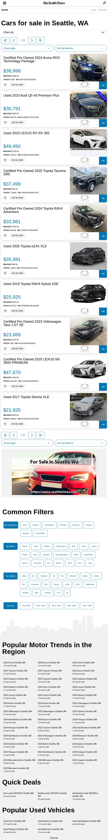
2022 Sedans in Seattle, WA (15, 745)
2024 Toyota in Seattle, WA (15, 672)
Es (67, 593)
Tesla (70, 563)
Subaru (47, 546)
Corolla (96, 576)
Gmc (80, 563)
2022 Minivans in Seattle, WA (16, 769)
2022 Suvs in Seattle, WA (83, 672)
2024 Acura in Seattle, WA (49, 721)
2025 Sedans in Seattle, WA (15, 688)
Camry (84, 576)
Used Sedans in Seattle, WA (50, 822)
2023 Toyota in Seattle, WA (50, 680)
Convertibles (40, 533)
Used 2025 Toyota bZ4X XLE (25, 246)
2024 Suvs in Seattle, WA (49, 664)
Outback (47, 593)
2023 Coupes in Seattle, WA (84, 761)
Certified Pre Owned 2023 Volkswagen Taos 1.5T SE (32, 323)
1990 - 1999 (87, 606)
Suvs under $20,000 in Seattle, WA (18, 794)
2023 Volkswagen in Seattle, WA (52, 712)
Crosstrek (34, 584)
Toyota (24, 546)
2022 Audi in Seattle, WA (49, 745)
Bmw (76, 555)
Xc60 (67, 584)
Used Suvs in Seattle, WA (14, 822)
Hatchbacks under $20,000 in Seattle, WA (85, 796)
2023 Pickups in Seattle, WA (84, 721)
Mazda (25, 563)
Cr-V (58, 593)
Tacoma (43, 576)
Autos (4, 10)
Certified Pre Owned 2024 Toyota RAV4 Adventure (33, 210)
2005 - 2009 (71, 606)
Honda (24, 555)
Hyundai (46, 555)
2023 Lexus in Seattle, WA (83, 688)
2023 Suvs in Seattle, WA (83, 664)
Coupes (89, 525)
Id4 (23, 584)
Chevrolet (37, 563)
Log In (93, 10)
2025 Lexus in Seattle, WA (14, 696)
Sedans (36, 525)
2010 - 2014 (56, 606)
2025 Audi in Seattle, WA (14, 704)
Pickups (63, 525)
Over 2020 (26, 606)
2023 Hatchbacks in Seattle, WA (52, 753)
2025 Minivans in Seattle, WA (50, 761)
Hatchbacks (49, 525)
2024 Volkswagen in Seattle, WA (86, 704)
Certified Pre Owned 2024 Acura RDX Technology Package (31, 59)
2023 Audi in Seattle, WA (49, 704)
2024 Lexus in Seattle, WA (49, 696)
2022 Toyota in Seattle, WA (50, 729)
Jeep (90, 563)
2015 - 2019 (41, 606)
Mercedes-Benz (62, 555)
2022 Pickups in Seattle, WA (84, 753)
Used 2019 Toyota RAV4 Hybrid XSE (30, 284)
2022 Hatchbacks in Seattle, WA (86, 729)
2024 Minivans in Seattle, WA (85, 737)
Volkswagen (61, 546)
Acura (94, 546)
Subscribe (102, 10)
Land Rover (88, 555)
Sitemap (54, 838)
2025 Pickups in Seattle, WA (15, 753)
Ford (35, 555)
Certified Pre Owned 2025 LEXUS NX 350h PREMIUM (31, 361)
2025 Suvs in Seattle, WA (14, 664)
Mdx (36, 593)
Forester (25, 593)
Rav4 (24, 576)
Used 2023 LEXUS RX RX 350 (26, 133)
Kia (48, 563)
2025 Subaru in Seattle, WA (84, 712)
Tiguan (56, 584)
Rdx (46, 584)
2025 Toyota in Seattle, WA (50, 672)
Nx (54, 576)
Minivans (76, 525)
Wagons (26, 533)
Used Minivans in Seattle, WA (50, 830)
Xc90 (78, 584)
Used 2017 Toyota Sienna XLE (26, 397)
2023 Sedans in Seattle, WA (84, 680)
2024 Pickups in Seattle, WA (15, 729)
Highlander (90, 584)
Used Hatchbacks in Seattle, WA (86, 822)
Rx (33, 576)
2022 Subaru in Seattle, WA (84, 745)
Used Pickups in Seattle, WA (15, 830)
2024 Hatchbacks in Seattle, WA (17, 721)
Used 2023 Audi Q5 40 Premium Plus (31, 95)
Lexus (36, 546)
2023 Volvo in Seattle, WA (49, 688)
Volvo (83, 546)
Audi (73, 546)
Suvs (25, 525)
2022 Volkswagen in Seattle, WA (52, 737)
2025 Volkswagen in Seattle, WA (17, 712)
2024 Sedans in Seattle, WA (15, 680)
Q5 (62, 576)
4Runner (73, 576)
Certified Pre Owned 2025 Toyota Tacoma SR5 (34, 172)
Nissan (58, 563)
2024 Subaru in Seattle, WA (84, 696)
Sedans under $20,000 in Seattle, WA (52, 796)
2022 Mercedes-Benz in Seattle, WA (19, 761)
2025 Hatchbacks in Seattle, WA (17, 737)
